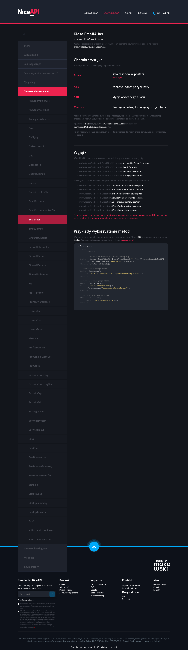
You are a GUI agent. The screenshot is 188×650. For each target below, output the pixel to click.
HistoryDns (35, 320)
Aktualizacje (31, 54)
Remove (79, 107)
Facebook (126, 599)
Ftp (30, 283)
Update (94, 590)
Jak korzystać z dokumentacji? (41, 73)
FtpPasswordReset (39, 301)
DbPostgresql (36, 146)
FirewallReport (37, 256)
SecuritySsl (35, 402)
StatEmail (34, 484)
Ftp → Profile (36, 292)
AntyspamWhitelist (39, 119)
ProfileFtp (34, 365)
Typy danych (31, 82)
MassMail (34, 338)
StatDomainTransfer (40, 475)
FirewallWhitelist (38, 274)
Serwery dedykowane (36, 91)
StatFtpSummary (38, 503)
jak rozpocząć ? (128, 240)
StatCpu (33, 448)
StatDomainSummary (40, 466)
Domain (33, 183)
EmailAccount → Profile (42, 210)
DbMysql (34, 137)
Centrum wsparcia (98, 584)
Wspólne (29, 557)
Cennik (128, 13)
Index (77, 75)
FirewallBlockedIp (39, 247)
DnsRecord (35, 164)
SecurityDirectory (38, 375)
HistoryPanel (36, 329)
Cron (31, 128)
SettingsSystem (37, 420)
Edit (76, 97)
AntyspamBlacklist (39, 100)
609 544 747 (161, 13)
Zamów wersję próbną (68, 593)
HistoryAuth (35, 311)
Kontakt (142, 13)
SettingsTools (36, 429)
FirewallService (37, 265)
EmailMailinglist (38, 237)
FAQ (92, 587)
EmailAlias (34, 219)
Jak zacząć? (64, 587)
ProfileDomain (37, 347)
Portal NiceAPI (91, 13)
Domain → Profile (39, 192)
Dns (31, 155)
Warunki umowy (97, 595)
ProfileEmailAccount (40, 356)
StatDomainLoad (38, 457)
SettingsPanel (36, 411)
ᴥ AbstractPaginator (40, 539)
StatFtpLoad (35, 493)
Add (76, 87)
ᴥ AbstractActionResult (41, 530)
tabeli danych (117, 77)
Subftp (32, 521)
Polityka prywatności (26, 600)
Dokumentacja (112, 13)
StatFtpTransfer (37, 512)
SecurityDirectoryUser (41, 384)
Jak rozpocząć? (32, 64)
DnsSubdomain (37, 173)
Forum (125, 596)
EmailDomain (36, 228)
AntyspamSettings (39, 109)
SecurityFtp (35, 393)
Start (27, 45)
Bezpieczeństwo (97, 593)
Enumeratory (31, 566)
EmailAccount (36, 201)
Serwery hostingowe (35, 548)
